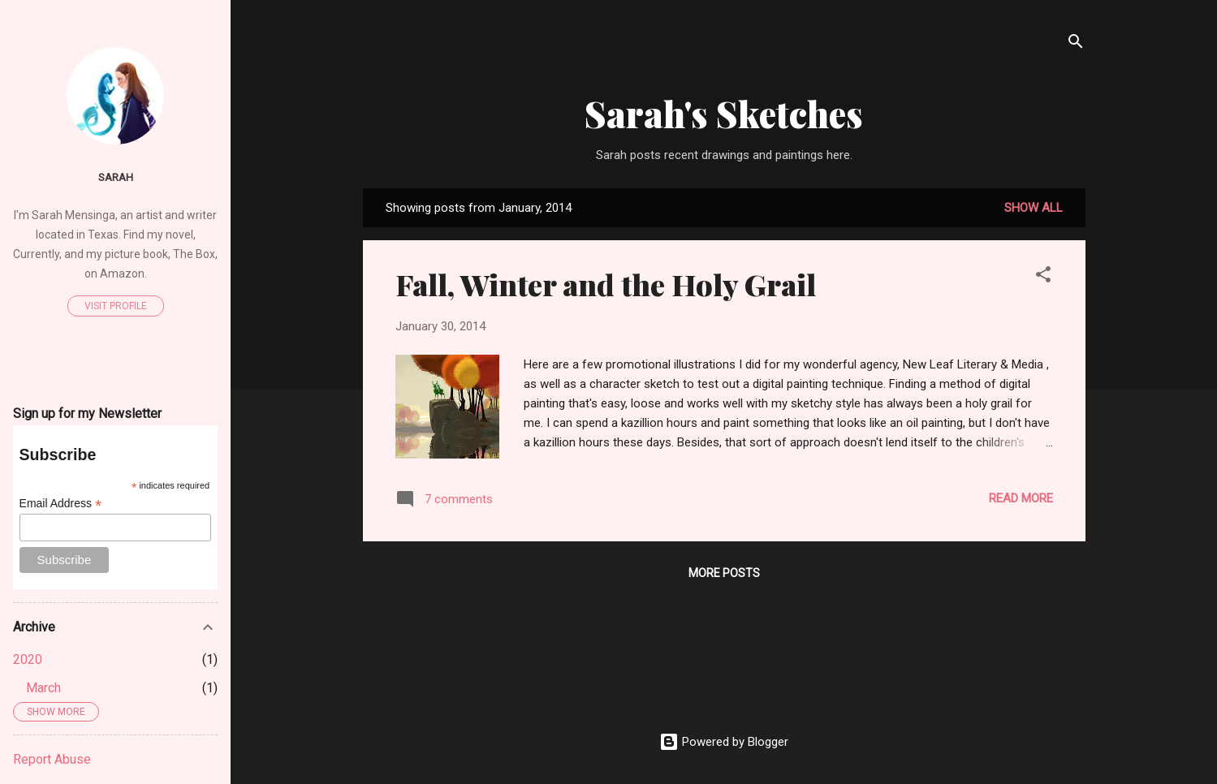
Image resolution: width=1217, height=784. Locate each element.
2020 (27, 659)
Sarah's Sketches (724, 113)
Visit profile (115, 306)
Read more (1021, 498)
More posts (724, 572)
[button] (1043, 277)
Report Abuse (52, 759)
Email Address (60, 503)
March (43, 688)
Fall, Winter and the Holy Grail (605, 284)
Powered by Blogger (723, 741)
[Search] (1075, 44)
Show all (1033, 207)
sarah (115, 176)
